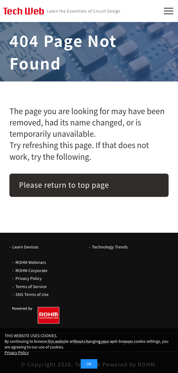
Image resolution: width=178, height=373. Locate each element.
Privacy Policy (28, 278)
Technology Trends (110, 247)
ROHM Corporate (31, 270)
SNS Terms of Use (31, 294)
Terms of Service (30, 286)
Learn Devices (25, 247)
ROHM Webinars (30, 262)
